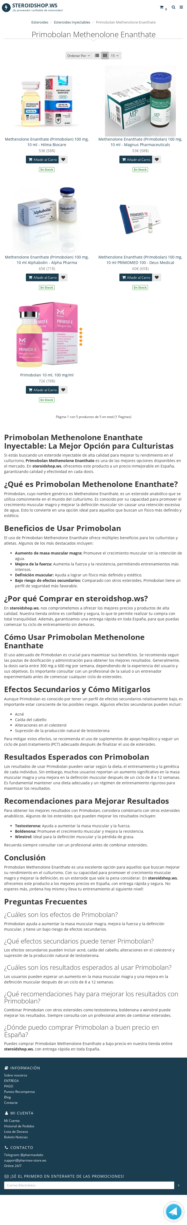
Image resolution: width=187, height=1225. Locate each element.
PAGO (8, 1086)
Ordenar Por (79, 55)
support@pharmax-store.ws (25, 1160)
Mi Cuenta (12, 1120)
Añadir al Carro (42, 159)
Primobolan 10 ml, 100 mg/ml (47, 375)
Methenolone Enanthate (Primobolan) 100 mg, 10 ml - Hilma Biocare (47, 142)
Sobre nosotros (15, 1075)
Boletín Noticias (16, 1137)
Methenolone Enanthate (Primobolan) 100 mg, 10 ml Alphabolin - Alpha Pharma (47, 259)
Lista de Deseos (16, 1131)
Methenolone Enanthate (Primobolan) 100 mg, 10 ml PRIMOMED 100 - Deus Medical (140, 259)
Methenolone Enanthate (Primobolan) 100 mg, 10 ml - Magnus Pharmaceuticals (140, 142)
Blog (7, 1097)
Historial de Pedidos (19, 1126)
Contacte (11, 1102)
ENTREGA (11, 1080)
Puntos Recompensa (19, 1091)
